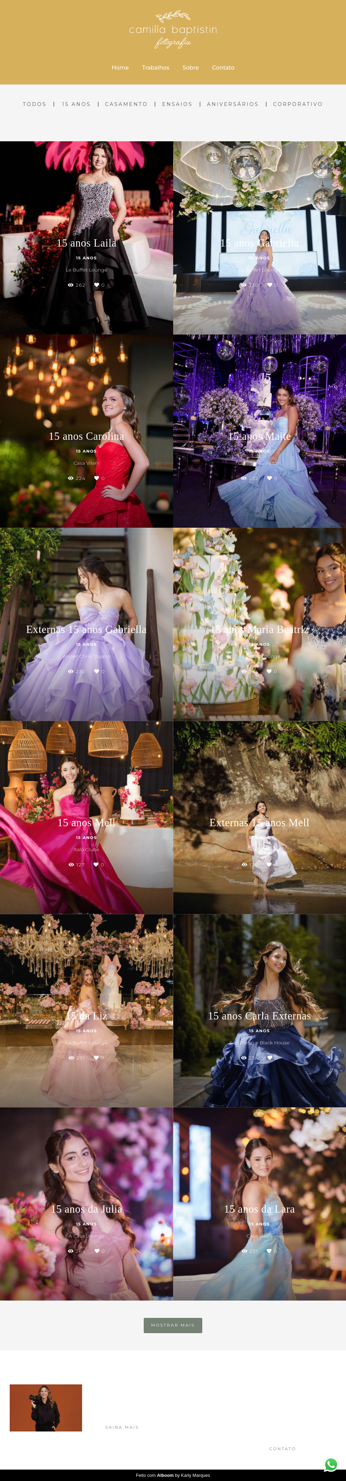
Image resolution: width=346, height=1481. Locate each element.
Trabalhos (155, 67)
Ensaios (177, 104)
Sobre (191, 67)
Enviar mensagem (291, 1396)
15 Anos (76, 104)
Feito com (173, 1475)
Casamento (126, 104)
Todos (35, 104)
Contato (223, 67)
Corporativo (298, 104)
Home (120, 67)
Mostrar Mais (173, 1325)
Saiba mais (122, 1427)
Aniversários (233, 104)
